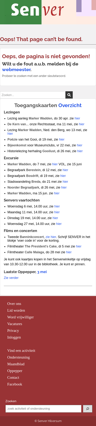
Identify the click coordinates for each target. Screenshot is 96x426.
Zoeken (10, 401)
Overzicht (70, 105)
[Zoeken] (87, 408)
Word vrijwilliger (20, 317)
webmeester (16, 69)
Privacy (13, 330)
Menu (6, 6)
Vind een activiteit (21, 350)
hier (77, 118)
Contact (13, 377)
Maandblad (15, 364)
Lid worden (16, 310)
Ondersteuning (18, 357)
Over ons (14, 303)
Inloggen (14, 337)
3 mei (42, 272)
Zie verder (11, 278)
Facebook (14, 384)
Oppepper (14, 371)
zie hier (51, 237)
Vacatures (14, 324)
